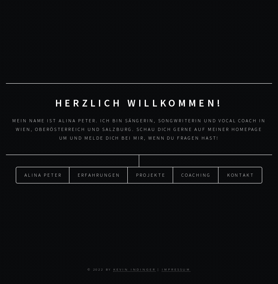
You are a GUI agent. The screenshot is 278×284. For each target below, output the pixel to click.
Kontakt (241, 175)
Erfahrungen (99, 175)
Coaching (196, 175)
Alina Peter (43, 175)
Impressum (176, 269)
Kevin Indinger (134, 269)
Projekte (150, 175)
